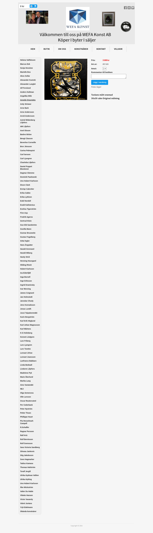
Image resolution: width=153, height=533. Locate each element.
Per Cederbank (26, 405)
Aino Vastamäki (26, 385)
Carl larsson (25, 154)
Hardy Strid (25, 257)
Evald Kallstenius (27, 205)
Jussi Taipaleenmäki (28, 313)
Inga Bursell (25, 277)
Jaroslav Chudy (26, 301)
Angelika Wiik (26, 96)
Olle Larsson (25, 397)
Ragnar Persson (27, 431)
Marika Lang (25, 381)
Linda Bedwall (26, 365)
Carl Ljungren (26, 158)
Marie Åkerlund (26, 377)
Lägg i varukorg (99, 83)
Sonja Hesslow (26, 68)
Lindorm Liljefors (27, 369)
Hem (33, 49)
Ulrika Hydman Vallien (29, 475)
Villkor (118, 49)
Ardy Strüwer (25, 104)
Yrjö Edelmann (26, 507)
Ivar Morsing (25, 289)
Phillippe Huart (26, 417)
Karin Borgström (27, 317)
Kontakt (101, 49)
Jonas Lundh (25, 309)
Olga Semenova (26, 393)
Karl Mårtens (25, 329)
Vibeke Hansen (26, 495)
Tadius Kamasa (26, 463)
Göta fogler (25, 241)
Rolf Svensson (26, 443)
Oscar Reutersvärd (28, 401)
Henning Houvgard (28, 261)
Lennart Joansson (28, 357)
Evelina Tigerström (28, 209)
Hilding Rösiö (26, 265)
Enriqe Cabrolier (27, 189)
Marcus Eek (25, 64)
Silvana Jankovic (27, 451)
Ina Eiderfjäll (25, 273)
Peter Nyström (26, 409)
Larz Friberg (25, 341)
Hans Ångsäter (26, 245)
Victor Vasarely (26, 499)
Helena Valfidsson (27, 60)
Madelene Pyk (26, 373)
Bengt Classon (26, 138)
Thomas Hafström (27, 467)
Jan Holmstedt (26, 297)
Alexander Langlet (28, 84)
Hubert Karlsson (27, 269)
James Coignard (27, 293)
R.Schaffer (24, 427)
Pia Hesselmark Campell (26, 422)
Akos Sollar (25, 76)
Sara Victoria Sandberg (30, 447)
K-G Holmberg (26, 333)
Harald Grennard (27, 249)
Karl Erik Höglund (27, 321)
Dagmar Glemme (27, 173)
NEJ (22, 389)
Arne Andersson (27, 112)
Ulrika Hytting (26, 479)
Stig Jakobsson (26, 455)
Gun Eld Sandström (28, 225)
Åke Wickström (26, 487)
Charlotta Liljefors (27, 162)
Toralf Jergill (25, 471)
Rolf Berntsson (26, 439)
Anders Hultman (27, 92)
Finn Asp (24, 213)
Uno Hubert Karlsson (29, 181)
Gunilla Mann (25, 229)
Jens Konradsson (27, 305)
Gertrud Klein (25, 221)
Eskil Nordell (25, 201)
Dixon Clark (25, 185)
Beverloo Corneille (28, 142)
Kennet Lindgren (27, 337)
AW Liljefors (25, 126)
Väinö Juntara (26, 503)
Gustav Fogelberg (27, 237)
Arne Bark (24, 108)
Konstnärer (81, 49)
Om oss (62, 49)
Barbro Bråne (25, 134)
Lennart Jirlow (26, 353)
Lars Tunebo (25, 349)
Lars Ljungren (26, 345)
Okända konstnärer (28, 511)
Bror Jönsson (26, 146)
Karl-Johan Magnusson (30, 325)
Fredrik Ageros (26, 217)
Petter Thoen (25, 413)
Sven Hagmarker (27, 459)
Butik (47, 49)
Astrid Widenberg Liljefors (27, 121)
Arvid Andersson (27, 116)
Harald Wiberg (26, 253)
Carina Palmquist (27, 150)
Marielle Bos (25, 72)
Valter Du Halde (26, 491)
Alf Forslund (25, 88)
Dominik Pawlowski (28, 177)
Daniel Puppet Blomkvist (26, 167)
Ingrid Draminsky (27, 285)
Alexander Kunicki (28, 80)
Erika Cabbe (25, 193)
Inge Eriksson (26, 281)
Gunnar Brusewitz (27, 233)
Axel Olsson (25, 130)
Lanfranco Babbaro (28, 361)
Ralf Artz (23, 435)
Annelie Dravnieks (28, 100)
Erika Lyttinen (26, 197)
